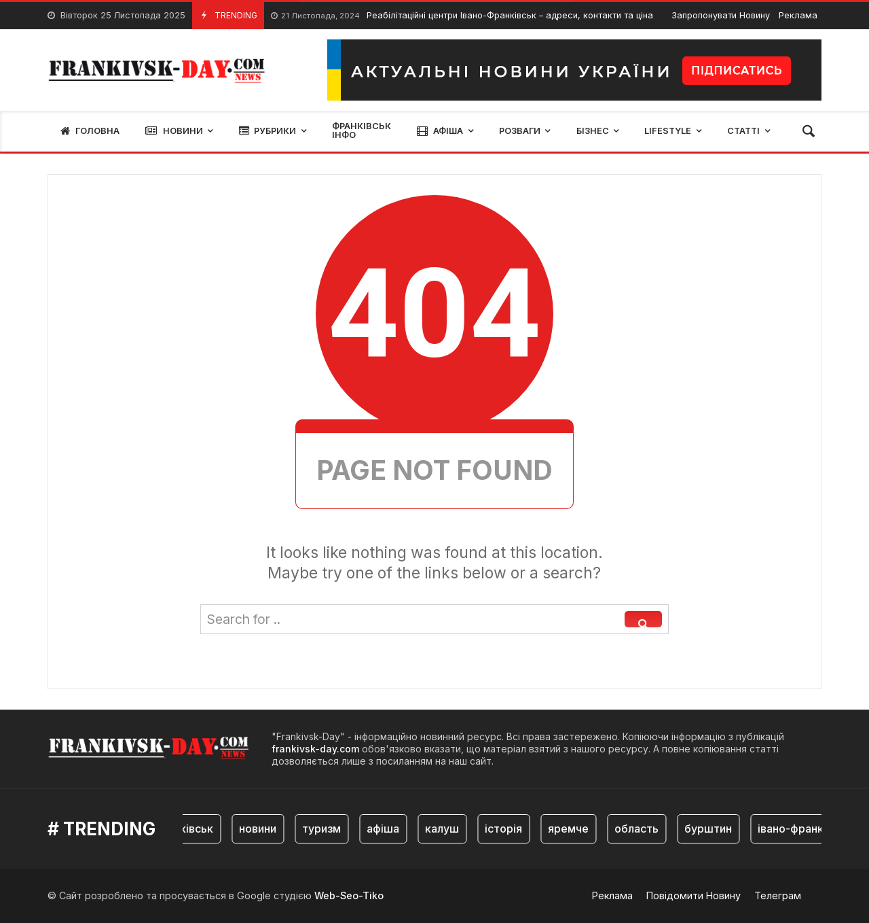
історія (506, 828)
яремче (571, 828)
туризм (324, 828)
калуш (445, 828)
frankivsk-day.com (315, 748)
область (639, 828)
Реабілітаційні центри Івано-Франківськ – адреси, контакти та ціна (462, 16)
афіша (385, 828)
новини (260, 828)
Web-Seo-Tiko (349, 895)
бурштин (711, 828)
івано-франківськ (806, 828)
